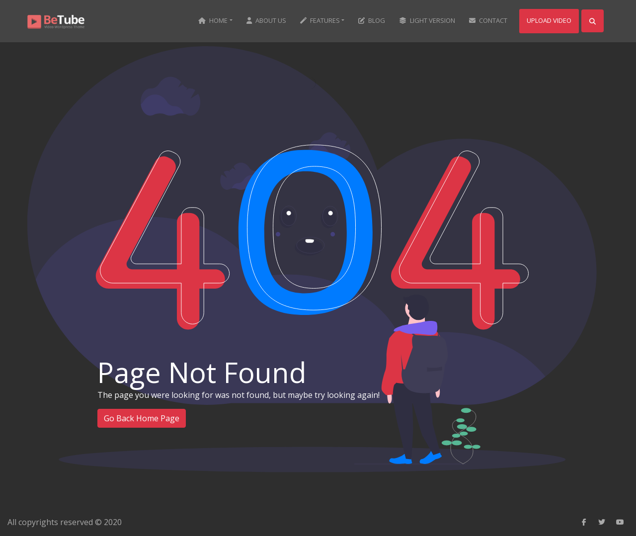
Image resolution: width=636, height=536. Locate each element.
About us (266, 20)
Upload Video (549, 20)
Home (213, 20)
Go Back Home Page (141, 418)
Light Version (427, 20)
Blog (371, 20)
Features (320, 20)
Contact (488, 20)
